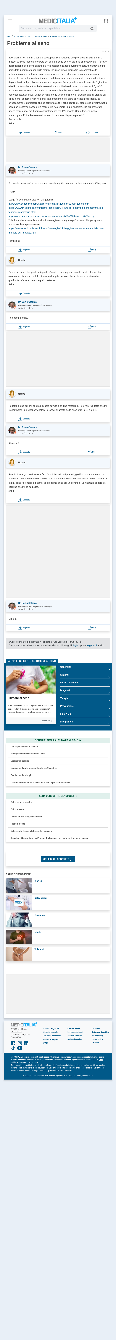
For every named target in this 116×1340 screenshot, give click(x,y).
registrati (92, 645)
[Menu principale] (10, 21)
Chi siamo (96, 1028)
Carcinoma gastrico (20, 761)
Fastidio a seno (18, 824)
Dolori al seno (17, 809)
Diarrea (38, 881)
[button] (24, 132)
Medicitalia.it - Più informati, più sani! (58, 21)
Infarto (37, 932)
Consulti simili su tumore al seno (58, 740)
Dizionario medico (75, 1039)
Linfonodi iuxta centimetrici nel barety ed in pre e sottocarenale (41, 782)
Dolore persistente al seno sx (24, 746)
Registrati (55, 1028)
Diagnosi (85, 691)
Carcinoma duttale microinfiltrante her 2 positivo (34, 768)
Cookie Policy (97, 1039)
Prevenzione (85, 707)
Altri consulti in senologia (58, 796)
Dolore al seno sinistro (21, 802)
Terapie (85, 699)
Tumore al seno (18, 698)
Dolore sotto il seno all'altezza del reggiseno (31, 831)
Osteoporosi (40, 898)
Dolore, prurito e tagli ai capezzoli (26, 816)
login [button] (75, 645)
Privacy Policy (97, 1036)
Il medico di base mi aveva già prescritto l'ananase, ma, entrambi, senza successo (49, 838)
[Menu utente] (106, 21)
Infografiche (85, 722)
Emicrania (39, 915)
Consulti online (74, 1028)
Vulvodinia (39, 949)
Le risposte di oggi (75, 1032)
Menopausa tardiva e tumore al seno (28, 753)
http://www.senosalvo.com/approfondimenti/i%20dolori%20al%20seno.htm (48, 203)
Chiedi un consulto (50, 1032)
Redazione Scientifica (100, 1032)
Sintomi (85, 676)
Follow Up (85, 715)
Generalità (85, 668)
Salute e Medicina (75, 1036)
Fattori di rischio (85, 683)
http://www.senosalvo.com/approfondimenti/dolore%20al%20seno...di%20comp (51, 216)
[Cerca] (93, 28)
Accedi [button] (46, 1028)
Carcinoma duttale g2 (21, 775)
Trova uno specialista (52, 1036)
